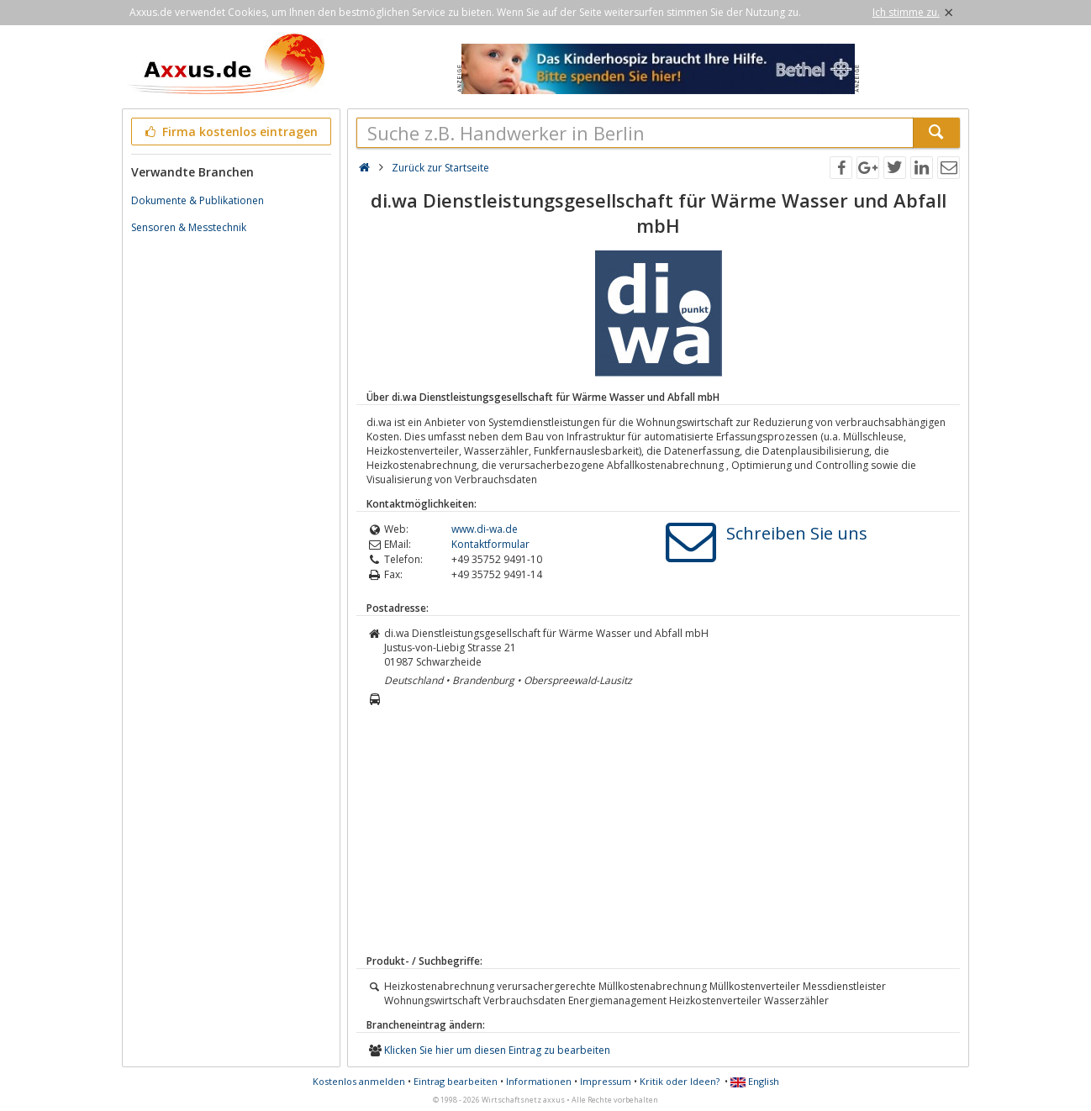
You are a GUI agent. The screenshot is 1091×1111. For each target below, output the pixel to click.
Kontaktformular (490, 544)
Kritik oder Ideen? (679, 1081)
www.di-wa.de (484, 529)
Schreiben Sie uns (796, 533)
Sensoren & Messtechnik (188, 227)
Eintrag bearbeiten (456, 1081)
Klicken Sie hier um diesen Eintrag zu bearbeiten (497, 1050)
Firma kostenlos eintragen (230, 132)
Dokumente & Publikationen (197, 200)
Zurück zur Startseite (440, 168)
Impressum (605, 1081)
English (754, 1081)
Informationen (539, 1081)
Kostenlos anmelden (359, 1081)
